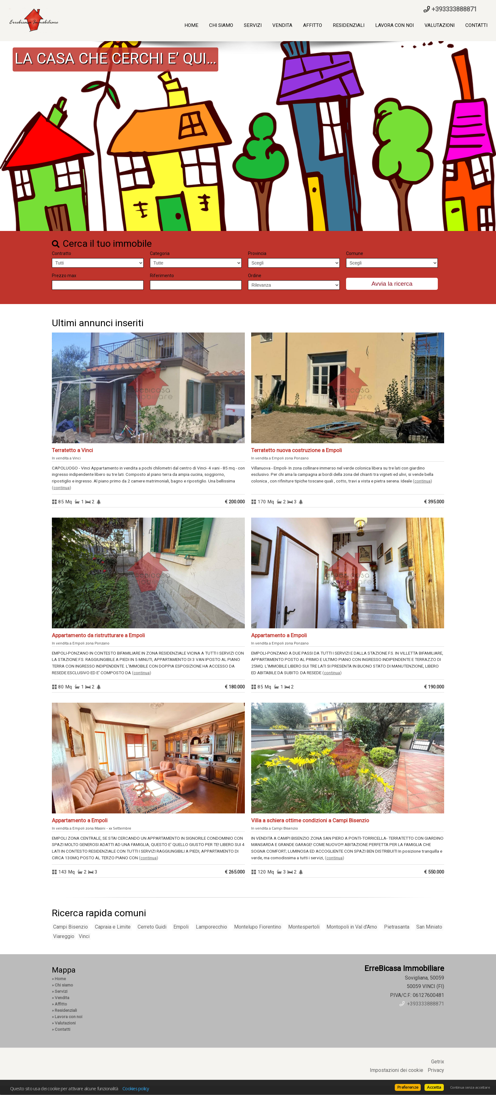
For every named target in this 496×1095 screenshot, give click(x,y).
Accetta (434, 1087)
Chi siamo (221, 25)
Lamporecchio (211, 927)
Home (191, 25)
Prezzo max (64, 275)
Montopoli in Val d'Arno (351, 927)
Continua (61, 487)
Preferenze (407, 1087)
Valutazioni (440, 25)
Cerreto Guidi (152, 927)
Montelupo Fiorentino (257, 927)
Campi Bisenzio (70, 927)
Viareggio (63, 936)
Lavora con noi (394, 25)
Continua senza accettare (470, 1087)
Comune (354, 253)
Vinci (84, 936)
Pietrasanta (396, 927)
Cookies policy (135, 1088)
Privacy (436, 1070)
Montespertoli (303, 927)
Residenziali (348, 25)
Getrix (437, 1062)
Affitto (312, 25)
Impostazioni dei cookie (396, 1070)
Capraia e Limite (113, 927)
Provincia (257, 253)
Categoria (160, 253)
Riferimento (162, 275)
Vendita (282, 25)
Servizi (253, 25)
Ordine (254, 275)
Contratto (61, 253)
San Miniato (429, 927)
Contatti (476, 25)
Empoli (181, 927)
